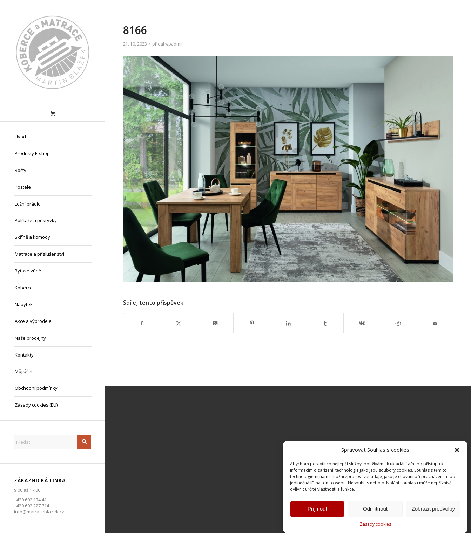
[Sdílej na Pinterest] (252, 323)
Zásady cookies (375, 525)
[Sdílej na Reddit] (398, 323)
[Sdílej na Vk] (362, 323)
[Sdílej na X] (178, 323)
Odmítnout (375, 510)
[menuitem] (53, 137)
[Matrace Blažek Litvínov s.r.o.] (52, 52)
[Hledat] (52, 442)
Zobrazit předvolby (433, 510)
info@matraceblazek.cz (39, 511)
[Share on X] (215, 323)
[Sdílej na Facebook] (141, 323)
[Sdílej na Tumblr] (325, 323)
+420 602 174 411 (31, 500)
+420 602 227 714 (31, 506)
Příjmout (317, 510)
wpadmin (174, 44)
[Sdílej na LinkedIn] (288, 323)
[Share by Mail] (435, 323)
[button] (456, 451)
